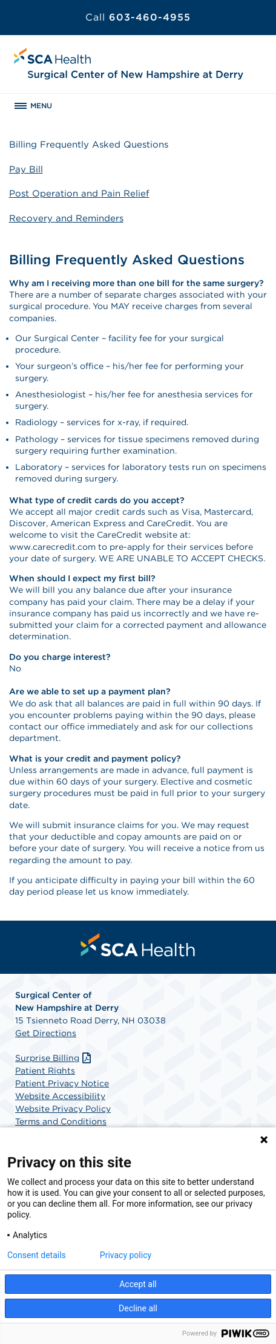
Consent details (36, 1255)
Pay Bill (26, 169)
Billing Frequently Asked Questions (88, 144)
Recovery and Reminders (66, 218)
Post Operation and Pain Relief (79, 193)
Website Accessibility (60, 1096)
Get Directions (45, 1033)
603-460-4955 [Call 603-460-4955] (138, 17)
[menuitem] (138, 945)
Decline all (138, 1308)
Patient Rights (45, 1070)
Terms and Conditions (61, 1121)
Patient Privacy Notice (62, 1083)
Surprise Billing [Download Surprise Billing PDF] (54, 1058)
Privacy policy (125, 1255)
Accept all (138, 1284)
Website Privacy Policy (63, 1109)
